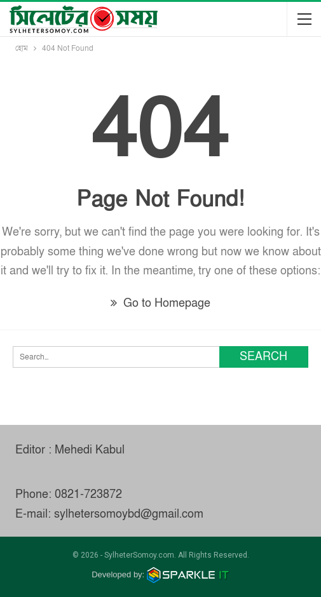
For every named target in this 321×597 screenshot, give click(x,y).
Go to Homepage (160, 303)
